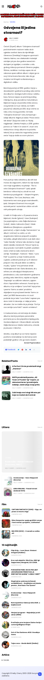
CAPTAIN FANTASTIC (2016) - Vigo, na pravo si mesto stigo (27, 510)
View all (40, 361)
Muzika (12, 22)
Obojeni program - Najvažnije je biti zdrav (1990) (25, 614)
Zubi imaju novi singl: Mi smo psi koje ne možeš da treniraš (26, 393)
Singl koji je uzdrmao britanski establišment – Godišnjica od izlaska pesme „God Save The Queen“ (26, 583)
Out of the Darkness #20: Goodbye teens (25, 633)
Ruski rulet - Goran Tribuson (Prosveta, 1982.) (19, 463)
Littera (8, 458)
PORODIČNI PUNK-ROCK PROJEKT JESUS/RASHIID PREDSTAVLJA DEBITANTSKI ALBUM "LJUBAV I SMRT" (25, 572)
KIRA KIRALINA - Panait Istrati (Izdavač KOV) (25, 490)
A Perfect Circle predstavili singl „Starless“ (26, 367)
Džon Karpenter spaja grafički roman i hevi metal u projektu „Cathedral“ (27, 521)
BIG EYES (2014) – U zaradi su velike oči (26, 532)
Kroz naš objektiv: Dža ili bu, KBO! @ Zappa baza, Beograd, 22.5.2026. (25, 561)
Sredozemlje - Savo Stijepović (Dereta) (25, 479)
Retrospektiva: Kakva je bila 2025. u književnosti (25, 604)
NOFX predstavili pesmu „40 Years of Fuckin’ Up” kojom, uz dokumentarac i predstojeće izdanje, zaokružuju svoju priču (26, 381)
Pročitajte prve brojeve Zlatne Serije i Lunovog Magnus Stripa (26, 623)
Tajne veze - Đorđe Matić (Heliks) (24, 643)
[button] (34, 350)
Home (6, 22)
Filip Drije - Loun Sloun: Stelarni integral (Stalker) (23, 551)
